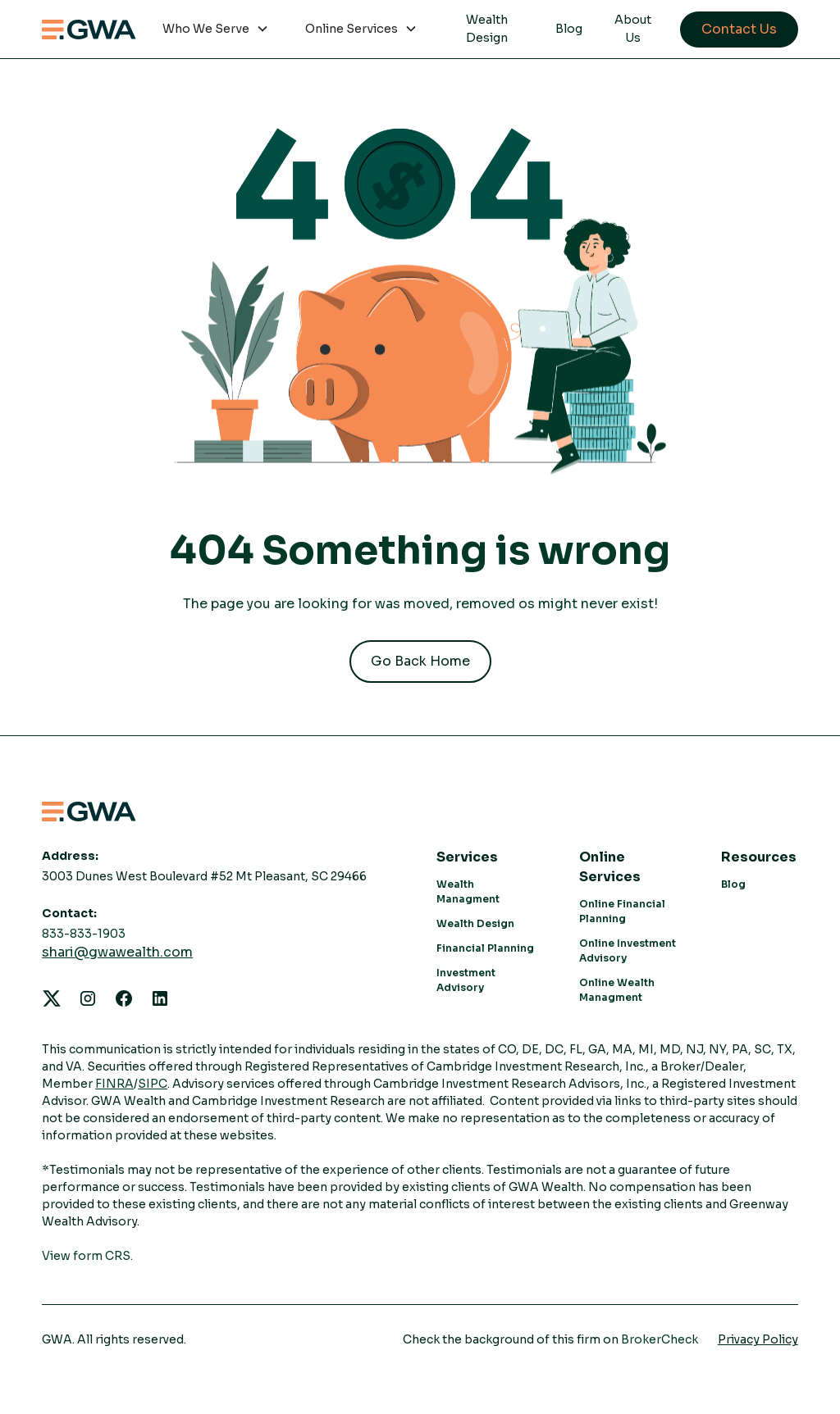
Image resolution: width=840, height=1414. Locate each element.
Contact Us (739, 29)
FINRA (114, 1083)
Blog (568, 28)
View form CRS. (87, 1255)
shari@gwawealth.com (117, 952)
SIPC (152, 1083)
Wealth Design (487, 28)
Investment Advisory (465, 979)
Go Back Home (420, 661)
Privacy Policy (758, 1339)
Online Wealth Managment (617, 989)
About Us (632, 28)
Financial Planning (485, 948)
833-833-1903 (84, 933)
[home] (89, 29)
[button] (215, 29)
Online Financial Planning (622, 911)
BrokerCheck (659, 1339)
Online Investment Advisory (627, 950)
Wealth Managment (468, 891)
